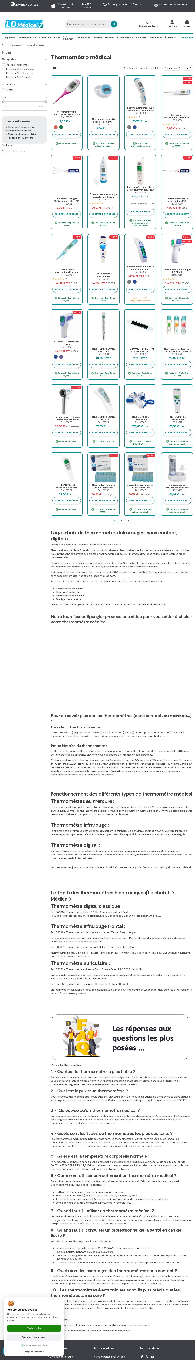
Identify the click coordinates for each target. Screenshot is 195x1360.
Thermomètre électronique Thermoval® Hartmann (177, 117)
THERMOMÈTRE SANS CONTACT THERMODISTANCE (103, 419)
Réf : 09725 (177, 354)
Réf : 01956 (103, 490)
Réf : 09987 (140, 422)
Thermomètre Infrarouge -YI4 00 (66, 343)
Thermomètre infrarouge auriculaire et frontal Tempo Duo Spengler (103, 197)
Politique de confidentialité (34, 1352)
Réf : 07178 (66, 274)
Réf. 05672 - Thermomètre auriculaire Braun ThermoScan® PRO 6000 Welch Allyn (97, 969)
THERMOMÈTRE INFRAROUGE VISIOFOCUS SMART (177, 419)
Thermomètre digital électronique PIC (177, 200)
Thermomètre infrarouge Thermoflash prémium (66, 418)
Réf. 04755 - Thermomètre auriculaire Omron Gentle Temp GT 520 (89, 984)
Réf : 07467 (103, 279)
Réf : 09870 (66, 422)
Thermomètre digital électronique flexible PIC (66, 200)
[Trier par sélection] (172, 67)
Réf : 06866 (177, 120)
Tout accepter (34, 1328)
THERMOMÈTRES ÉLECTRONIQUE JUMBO (67, 113)
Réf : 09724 (103, 422)
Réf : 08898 (140, 272)
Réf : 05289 (140, 113)
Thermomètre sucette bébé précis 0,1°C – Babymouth (103, 122)
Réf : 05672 (140, 192)
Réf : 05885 (103, 199)
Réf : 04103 (177, 490)
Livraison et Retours (61, 1356)
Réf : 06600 (177, 204)
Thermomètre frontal (68, 592)
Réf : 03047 (140, 490)
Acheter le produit (67, 134)
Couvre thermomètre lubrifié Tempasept (103, 486)
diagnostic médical (151, 581)
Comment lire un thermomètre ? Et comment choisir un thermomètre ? (91, 1330)
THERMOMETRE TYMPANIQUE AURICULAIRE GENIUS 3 (140, 419)
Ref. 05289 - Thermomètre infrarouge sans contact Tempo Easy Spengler (93, 932)
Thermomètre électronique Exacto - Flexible (66, 272)
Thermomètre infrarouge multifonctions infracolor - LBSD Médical (177, 351)
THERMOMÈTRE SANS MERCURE (103, 350)
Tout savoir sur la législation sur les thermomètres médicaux (85, 1325)
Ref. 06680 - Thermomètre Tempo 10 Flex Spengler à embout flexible (91, 912)
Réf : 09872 (103, 124)
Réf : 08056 (66, 347)
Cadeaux (7, 145)
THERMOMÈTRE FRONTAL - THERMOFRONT (140, 350)
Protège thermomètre (68, 599)
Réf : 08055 (177, 274)
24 (188, 68)
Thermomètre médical (18, 121)
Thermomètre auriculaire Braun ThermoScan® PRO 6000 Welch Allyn (140, 190)
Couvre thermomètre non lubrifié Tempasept (140, 486)
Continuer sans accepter (34, 1337)
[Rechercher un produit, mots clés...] (96, 24)
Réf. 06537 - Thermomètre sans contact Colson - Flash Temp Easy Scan (93, 947)
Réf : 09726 (66, 117)
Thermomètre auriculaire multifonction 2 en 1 (140, 268)
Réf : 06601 (66, 204)
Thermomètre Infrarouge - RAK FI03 (177, 271)
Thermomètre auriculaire (70, 595)
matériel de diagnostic (67, 1084)
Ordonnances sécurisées (110, 1356)
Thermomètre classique (69, 588)
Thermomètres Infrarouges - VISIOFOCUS (103, 276)
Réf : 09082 (140, 354)
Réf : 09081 (103, 354)
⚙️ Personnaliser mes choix (34, 1345)
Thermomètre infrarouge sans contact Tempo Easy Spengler (140, 110)
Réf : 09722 (66, 490)
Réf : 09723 (177, 422)
